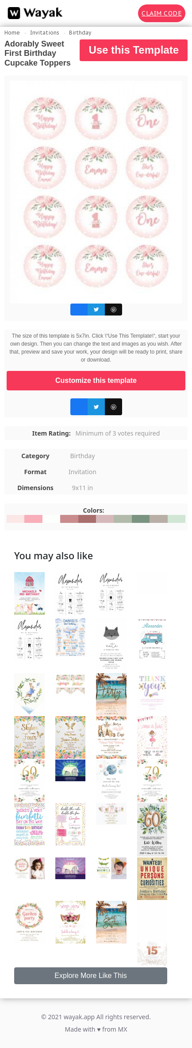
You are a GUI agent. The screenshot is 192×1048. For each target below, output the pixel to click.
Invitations (44, 32)
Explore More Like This (90, 975)
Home (12, 32)
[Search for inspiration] (125, 13)
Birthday (80, 32)
